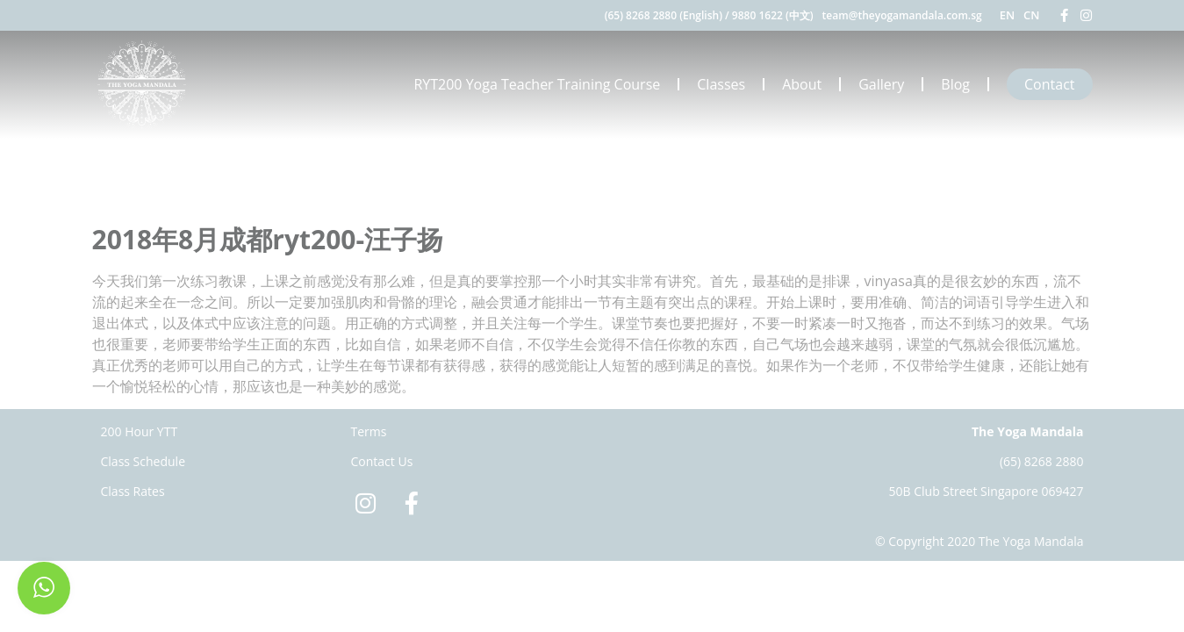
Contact (1049, 84)
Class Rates (133, 491)
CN (1031, 15)
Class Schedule (143, 461)
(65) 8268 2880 (1042, 461)
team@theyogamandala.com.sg (902, 15)
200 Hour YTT (139, 431)
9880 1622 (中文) (773, 15)
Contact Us (382, 461)
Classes (721, 84)
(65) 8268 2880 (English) (663, 15)
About (802, 84)
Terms (369, 431)
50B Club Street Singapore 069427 (986, 491)
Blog (955, 84)
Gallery (881, 84)
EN (1007, 15)
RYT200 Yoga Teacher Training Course (536, 84)
